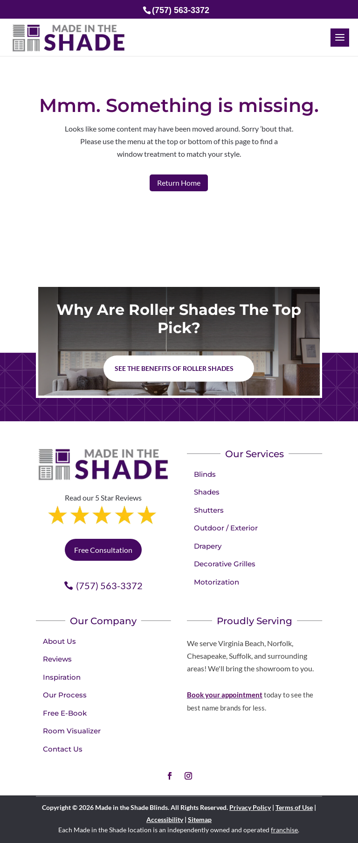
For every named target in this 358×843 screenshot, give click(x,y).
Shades (207, 492)
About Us (59, 641)
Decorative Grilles (224, 563)
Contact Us (63, 749)
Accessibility (164, 819)
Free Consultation (103, 549)
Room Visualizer (72, 730)
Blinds (205, 474)
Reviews (57, 659)
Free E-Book (65, 713)
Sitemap (200, 819)
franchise (284, 830)
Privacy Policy (250, 807)
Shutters (209, 510)
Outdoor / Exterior (226, 527)
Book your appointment (224, 694)
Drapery (207, 546)
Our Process (65, 694)
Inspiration (62, 677)
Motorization (216, 582)
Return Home (178, 182)
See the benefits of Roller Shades (174, 368)
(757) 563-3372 (109, 585)
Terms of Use (294, 807)
